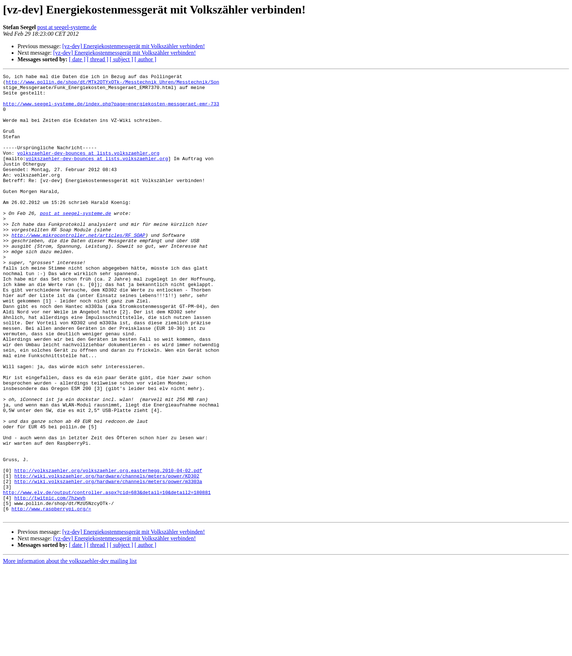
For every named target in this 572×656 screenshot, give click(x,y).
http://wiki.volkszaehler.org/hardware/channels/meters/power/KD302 (106, 556)
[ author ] (145, 59)
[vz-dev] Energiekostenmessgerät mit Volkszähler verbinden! (133, 46)
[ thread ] (97, 59)
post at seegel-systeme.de (66, 27)
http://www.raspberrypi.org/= (51, 596)
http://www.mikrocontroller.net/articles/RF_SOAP (78, 268)
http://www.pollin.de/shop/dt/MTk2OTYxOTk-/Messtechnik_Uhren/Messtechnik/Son (112, 84)
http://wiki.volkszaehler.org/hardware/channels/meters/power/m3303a (108, 563)
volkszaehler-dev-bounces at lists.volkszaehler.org (88, 169)
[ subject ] (121, 59)
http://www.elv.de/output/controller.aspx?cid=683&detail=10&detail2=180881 (106, 576)
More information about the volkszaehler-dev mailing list (70, 650)
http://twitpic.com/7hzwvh (49, 583)
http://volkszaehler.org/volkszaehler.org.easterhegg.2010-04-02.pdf (108, 550)
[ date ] (77, 59)
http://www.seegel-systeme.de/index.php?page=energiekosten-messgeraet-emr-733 (111, 110)
